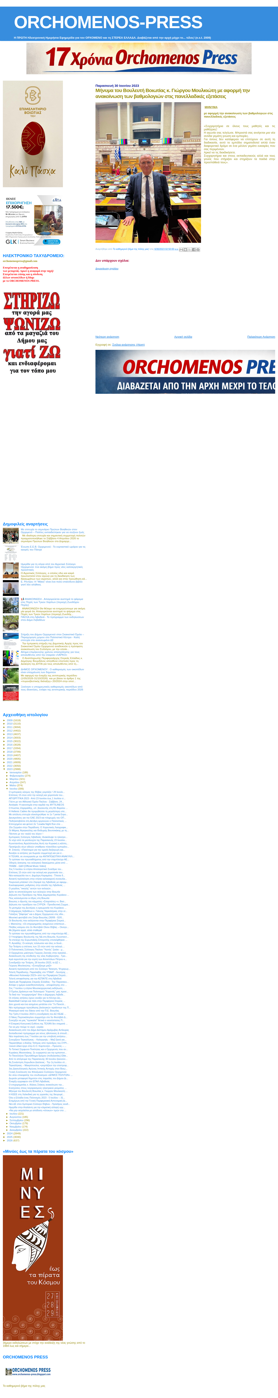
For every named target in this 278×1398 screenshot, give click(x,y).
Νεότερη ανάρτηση (107, 336)
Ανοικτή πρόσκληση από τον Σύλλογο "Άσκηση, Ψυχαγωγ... (39, 969)
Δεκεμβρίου (16, 1130)
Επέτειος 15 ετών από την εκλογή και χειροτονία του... (36, 795)
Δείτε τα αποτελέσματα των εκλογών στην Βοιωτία (34, 891)
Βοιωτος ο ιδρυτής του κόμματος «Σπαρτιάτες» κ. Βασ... (37, 901)
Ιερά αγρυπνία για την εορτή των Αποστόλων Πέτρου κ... (38, 959)
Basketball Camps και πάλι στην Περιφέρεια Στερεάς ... (37, 1001)
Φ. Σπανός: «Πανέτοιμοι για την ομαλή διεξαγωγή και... (37, 849)
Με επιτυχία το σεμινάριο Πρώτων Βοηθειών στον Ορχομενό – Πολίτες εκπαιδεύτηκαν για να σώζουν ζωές (52, 531)
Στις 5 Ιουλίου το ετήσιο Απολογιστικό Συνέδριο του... (36, 869)
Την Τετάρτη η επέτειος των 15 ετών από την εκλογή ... (37, 946)
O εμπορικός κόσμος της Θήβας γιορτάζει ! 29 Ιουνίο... (37, 792)
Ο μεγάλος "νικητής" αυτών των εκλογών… (31, 888)
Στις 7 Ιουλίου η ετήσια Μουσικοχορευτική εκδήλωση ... (37, 988)
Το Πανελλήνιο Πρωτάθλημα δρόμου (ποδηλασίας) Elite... (38, 1055)
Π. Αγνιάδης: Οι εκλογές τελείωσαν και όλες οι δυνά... (36, 943)
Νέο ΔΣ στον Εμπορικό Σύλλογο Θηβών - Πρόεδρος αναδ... (39, 1104)
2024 (10, 1133)
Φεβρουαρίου (17, 775)
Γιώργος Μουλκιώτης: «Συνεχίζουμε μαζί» (30, 965)
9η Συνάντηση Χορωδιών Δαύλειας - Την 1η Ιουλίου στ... (38, 1062)
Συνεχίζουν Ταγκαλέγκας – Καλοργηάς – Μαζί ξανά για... (37, 1039)
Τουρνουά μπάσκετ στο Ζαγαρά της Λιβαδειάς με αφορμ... (38, 882)
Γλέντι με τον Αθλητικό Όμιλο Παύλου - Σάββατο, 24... (36, 801)
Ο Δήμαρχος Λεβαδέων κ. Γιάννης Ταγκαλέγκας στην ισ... (38, 911)
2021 (10, 762)
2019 (10, 755)
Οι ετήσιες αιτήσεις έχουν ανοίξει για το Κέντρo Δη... (35, 998)
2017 (10, 748)
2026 (10, 1140)
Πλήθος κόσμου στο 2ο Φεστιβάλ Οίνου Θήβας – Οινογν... (39, 927)
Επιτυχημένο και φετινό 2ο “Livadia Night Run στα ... (36, 824)
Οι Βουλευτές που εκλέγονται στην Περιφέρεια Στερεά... (37, 920)
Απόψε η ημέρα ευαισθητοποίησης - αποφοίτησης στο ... (38, 985)
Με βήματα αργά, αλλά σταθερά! (25, 930)
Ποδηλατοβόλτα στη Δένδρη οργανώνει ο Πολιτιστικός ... (38, 821)
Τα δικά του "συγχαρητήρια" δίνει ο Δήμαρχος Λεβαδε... (37, 994)
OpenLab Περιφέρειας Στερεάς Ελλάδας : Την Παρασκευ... (39, 981)
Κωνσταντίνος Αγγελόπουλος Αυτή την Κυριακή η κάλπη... (38, 843)
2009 (10, 720)
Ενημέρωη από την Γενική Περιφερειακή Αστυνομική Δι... (38, 1100)
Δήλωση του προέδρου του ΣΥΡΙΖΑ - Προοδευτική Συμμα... (39, 904)
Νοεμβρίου (16, 1126)
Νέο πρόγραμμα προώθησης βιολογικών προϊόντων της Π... (40, 1007)
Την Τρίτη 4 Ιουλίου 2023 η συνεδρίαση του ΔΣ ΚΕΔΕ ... (37, 1014)
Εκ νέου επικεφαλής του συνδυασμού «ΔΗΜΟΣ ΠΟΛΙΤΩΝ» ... (41, 1075)
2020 (10, 758)
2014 (10, 737)
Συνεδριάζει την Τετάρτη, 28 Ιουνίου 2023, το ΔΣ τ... (35, 962)
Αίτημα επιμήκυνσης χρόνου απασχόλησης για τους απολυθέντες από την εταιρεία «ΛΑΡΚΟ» (50, 653)
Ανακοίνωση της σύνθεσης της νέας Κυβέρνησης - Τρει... (38, 956)
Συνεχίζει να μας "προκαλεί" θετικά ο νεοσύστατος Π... (36, 1020)
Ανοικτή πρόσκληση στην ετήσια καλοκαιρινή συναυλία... (38, 878)
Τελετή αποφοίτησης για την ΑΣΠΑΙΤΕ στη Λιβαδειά (35, 978)
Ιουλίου (14, 1113)
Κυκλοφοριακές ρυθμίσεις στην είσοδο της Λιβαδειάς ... (37, 885)
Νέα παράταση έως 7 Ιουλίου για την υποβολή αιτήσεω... (38, 1036)
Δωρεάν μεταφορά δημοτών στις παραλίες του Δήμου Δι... (38, 1078)
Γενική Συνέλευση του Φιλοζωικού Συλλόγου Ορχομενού (37, 1072)
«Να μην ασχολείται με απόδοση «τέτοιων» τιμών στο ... (37, 1110)
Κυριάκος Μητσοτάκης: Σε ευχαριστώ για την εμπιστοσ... (38, 1052)
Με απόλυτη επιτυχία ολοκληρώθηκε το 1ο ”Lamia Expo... (38, 814)
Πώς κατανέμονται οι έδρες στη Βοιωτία (29, 898)
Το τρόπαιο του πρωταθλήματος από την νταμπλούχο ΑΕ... (39, 859)
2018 (10, 751)
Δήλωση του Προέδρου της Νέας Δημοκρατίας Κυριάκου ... (39, 894)
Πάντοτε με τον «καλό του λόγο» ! (26, 833)
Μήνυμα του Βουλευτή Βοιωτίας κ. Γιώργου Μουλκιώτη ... (38, 1091)
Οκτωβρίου (16, 1123)
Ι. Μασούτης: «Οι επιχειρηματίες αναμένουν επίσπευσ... (37, 923)
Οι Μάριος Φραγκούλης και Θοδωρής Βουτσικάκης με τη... (39, 830)
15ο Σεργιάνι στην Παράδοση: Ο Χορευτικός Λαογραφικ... (38, 827)
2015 (10, 741)
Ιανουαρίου (16, 772)
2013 (10, 734)
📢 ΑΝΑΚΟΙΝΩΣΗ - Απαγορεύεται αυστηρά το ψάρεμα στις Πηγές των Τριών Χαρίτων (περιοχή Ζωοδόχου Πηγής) (52, 601)
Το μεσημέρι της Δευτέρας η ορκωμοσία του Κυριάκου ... (37, 907)
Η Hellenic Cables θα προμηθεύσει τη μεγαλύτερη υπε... (37, 811)
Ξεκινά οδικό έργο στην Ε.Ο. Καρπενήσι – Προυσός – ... (37, 1046)
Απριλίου (15, 782)
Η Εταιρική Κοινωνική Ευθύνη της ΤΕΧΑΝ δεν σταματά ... (38, 1023)
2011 (10, 727)
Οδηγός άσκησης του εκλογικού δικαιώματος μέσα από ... (38, 862)
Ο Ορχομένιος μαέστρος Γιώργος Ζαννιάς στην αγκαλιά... (38, 952)
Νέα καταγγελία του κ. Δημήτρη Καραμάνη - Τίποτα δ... (37, 875)
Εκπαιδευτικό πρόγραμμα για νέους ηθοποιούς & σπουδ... (39, 1033)
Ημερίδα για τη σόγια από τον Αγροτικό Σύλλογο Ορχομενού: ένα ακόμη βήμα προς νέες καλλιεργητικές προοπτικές (52, 567)
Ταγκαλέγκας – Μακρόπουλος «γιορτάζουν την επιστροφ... (38, 1065)
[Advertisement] (186, 301)
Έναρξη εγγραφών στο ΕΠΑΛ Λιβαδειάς (29, 1081)
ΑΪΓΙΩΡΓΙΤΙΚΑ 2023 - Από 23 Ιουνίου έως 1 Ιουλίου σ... (37, 798)
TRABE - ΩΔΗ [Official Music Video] (27, 866)
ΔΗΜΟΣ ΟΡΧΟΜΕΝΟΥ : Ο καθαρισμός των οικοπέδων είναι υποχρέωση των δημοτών (52, 671)
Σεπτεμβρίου (17, 1120)
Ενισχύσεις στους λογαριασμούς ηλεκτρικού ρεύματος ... (38, 1088)
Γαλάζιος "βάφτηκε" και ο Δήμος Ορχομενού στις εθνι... (37, 914)
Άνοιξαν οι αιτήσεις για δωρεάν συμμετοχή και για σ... (36, 853)
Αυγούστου (16, 1117)
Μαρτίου (14, 779)
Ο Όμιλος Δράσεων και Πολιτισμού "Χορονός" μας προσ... (38, 991)
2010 (10, 723)
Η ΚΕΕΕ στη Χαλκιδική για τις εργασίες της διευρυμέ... (36, 1094)
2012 (10, 730)
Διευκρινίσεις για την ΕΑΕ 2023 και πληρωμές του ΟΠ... (37, 817)
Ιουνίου (14, 788)
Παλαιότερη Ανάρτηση (261, 336)
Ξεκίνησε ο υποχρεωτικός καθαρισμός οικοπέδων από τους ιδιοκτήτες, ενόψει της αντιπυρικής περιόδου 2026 (52, 688)
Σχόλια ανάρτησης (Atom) (128, 344)
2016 (10, 744)
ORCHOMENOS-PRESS (108, 22)
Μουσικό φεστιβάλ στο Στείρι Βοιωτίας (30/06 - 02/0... (36, 917)
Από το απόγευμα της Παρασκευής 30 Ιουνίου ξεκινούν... (38, 1059)
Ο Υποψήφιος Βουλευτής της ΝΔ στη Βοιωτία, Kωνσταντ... (39, 936)
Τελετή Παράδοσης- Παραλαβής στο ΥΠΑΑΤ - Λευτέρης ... (38, 972)
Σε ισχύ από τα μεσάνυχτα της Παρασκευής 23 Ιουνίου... (38, 840)
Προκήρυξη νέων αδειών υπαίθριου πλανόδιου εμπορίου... (39, 846)
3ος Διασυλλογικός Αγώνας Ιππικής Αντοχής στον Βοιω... (38, 1068)
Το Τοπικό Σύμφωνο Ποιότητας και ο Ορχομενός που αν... (38, 1049)
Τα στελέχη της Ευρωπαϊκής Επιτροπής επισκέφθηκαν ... (38, 940)
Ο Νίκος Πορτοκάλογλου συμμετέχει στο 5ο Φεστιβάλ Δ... (38, 1017)
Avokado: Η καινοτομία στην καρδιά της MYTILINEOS (36, 804)
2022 (10, 765)
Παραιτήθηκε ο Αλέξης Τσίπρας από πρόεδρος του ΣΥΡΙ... (38, 1043)
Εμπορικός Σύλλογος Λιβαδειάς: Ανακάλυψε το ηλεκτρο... (38, 837)
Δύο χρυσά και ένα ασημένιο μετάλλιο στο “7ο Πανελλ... (37, 1004)
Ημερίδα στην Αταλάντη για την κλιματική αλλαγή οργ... (37, 1107)
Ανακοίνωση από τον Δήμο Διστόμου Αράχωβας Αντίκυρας (39, 1030)
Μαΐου (13, 785)
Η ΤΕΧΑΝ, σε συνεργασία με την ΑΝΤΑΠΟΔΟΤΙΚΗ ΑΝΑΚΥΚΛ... (41, 856)
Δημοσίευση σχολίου (106, 268)
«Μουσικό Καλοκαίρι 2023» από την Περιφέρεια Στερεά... (38, 975)
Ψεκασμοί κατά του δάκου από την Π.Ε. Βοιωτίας (34, 1010)
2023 (10, 769)
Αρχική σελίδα (183, 336)
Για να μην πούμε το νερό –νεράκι (26, 1027)
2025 (10, 1136)
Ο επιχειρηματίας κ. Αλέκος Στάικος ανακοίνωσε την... (36, 1084)
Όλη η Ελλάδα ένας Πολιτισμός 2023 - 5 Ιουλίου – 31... (37, 1097)
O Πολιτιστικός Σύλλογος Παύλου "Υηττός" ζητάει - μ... (36, 949)
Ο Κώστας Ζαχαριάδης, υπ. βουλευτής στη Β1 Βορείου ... (38, 808)
